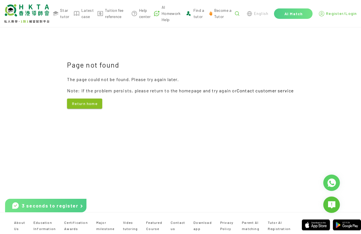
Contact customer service (265, 90)
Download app (202, 225)
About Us (19, 225)
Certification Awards (76, 225)
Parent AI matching (250, 225)
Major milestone (105, 225)
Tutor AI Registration (279, 225)
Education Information (45, 225)
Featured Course (154, 225)
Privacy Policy (226, 225)
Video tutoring (130, 225)
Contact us (178, 225)
